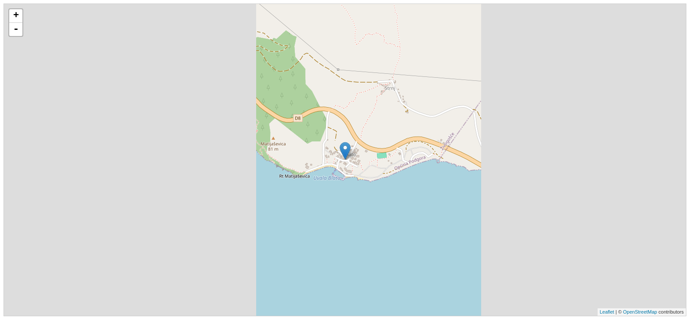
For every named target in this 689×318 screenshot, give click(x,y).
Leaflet (607, 311)
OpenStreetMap (640, 311)
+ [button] (16, 15)
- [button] (16, 29)
